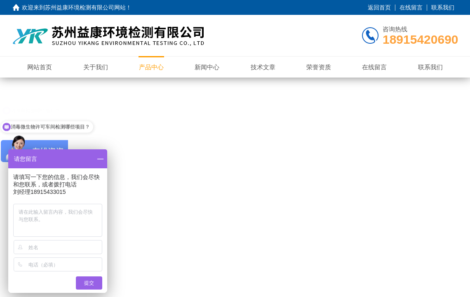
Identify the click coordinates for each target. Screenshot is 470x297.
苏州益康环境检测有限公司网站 (85, 7)
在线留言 (411, 7)
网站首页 (39, 67)
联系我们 (442, 7)
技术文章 (263, 67)
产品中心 (151, 67)
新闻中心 (207, 67)
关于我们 (95, 67)
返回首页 (379, 7)
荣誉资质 (318, 67)
